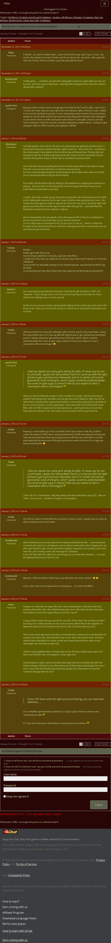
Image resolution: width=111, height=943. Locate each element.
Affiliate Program (13, 912)
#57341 (106, 570)
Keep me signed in (17, 796)
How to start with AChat (17, 931)
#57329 (106, 46)
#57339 (106, 511)
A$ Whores (13, 17)
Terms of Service (26, 864)
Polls (14, 13)
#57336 (106, 356)
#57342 (106, 598)
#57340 (106, 534)
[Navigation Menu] (104, 4)
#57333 (106, 242)
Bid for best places (14, 924)
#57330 (106, 73)
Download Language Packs (19, 918)
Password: (10, 785)
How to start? (10, 901)
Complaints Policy (19, 875)
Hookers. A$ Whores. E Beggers (67, 17)
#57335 (106, 324)
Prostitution (45, 20)
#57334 (106, 283)
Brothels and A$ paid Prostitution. (36, 17)
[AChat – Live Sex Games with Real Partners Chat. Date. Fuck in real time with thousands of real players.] (7, 3)
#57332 (106, 138)
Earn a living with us (15, 907)
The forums (5, 13)
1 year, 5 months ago (67, 26)
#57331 (106, 99)
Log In (98, 804)
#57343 (106, 684)
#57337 (106, 423)
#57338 (106, 456)
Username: (10, 774)
